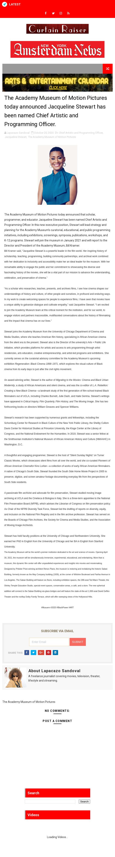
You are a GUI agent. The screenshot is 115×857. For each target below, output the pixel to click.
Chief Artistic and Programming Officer (81, 132)
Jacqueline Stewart (16, 136)
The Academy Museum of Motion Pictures (52, 136)
